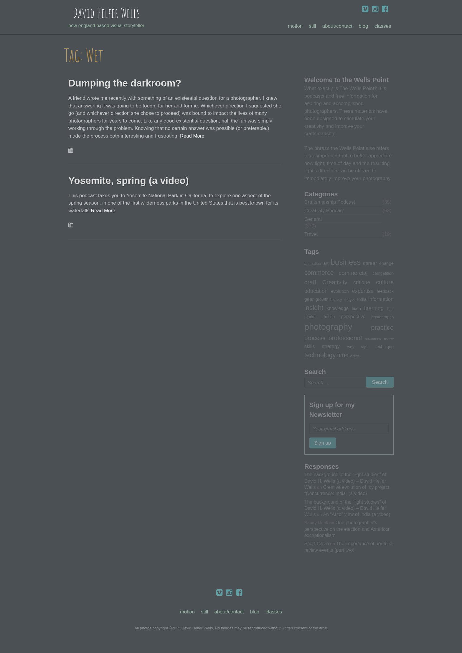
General (313, 219)
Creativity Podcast (324, 211)
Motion (294, 26)
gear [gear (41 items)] (309, 299)
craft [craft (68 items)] (310, 282)
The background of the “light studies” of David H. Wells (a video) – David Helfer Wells (345, 482)
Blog (363, 26)
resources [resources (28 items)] (373, 339)
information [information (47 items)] (381, 300)
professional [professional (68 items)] (345, 338)
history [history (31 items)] (336, 300)
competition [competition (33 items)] (383, 274)
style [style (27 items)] (364, 347)
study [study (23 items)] (350, 347)
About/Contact (337, 26)
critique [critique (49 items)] (361, 283)
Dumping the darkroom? (130, 83)
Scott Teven (316, 544)
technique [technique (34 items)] (384, 347)
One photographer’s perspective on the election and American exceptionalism (347, 530)
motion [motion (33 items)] (329, 317)
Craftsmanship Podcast (330, 202)
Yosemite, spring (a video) (133, 180)
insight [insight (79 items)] (314, 308)
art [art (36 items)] (325, 263)
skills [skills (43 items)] (309, 346)
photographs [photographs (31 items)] (383, 317)
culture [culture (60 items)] (385, 283)
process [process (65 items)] (315, 338)
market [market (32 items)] (310, 317)
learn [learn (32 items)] (356, 309)
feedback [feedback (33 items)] (385, 292)
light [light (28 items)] (390, 309)
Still (312, 26)
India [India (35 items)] (362, 300)
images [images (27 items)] (349, 300)
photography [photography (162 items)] (328, 327)
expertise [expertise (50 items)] (363, 292)
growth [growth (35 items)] (322, 300)
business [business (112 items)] (346, 263)
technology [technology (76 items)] (320, 355)
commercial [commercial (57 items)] (353, 273)
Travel (311, 235)
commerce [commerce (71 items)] (319, 273)
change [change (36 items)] (386, 263)
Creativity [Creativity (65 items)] (334, 282)
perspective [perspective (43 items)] (353, 316)
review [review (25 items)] (389, 339)
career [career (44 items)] (370, 264)
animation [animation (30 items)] (312, 264)
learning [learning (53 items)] (374, 309)
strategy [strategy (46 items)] (331, 347)
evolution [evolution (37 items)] (340, 291)
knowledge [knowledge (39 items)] (337, 308)
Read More (192, 136)
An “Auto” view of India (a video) (356, 515)
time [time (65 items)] (343, 355)
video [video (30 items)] (354, 356)
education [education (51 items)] (316, 291)
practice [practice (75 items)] (382, 328)
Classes (382, 26)
